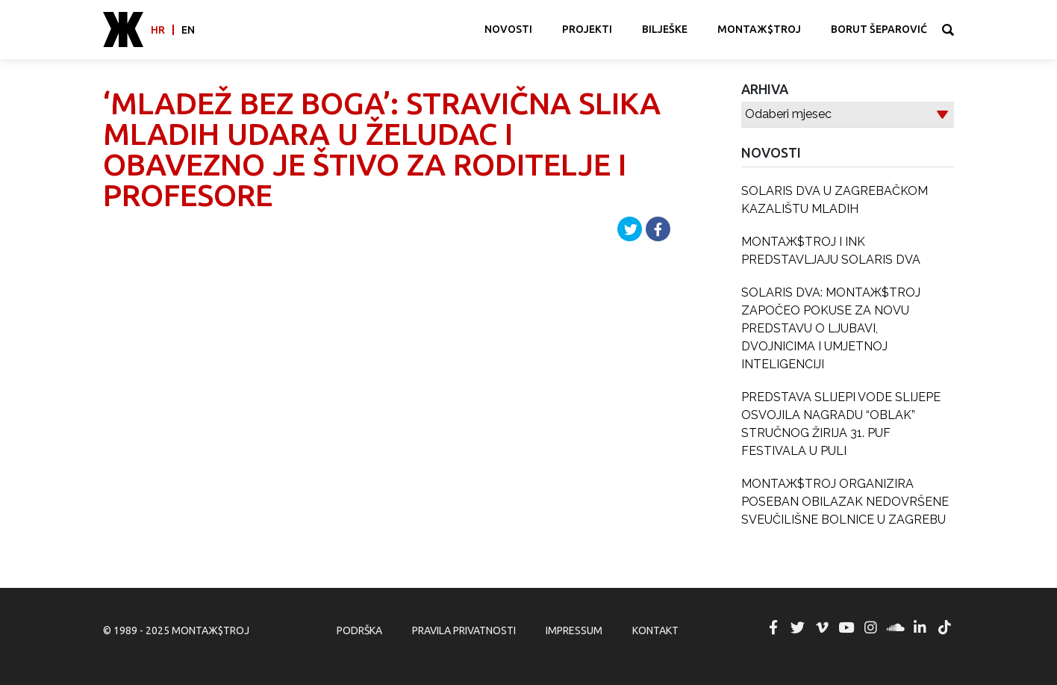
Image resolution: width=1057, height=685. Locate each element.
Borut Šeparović (879, 29)
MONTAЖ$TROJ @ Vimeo (822, 627)
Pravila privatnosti (464, 630)
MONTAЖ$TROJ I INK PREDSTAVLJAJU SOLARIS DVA (830, 251)
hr (158, 30)
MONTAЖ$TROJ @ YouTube (846, 627)
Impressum (574, 630)
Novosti (508, 29)
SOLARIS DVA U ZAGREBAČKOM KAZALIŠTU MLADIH (834, 200)
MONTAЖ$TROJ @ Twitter (797, 627)
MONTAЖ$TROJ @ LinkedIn (919, 627)
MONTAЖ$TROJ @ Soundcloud (896, 627)
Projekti (587, 29)
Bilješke (664, 29)
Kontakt (655, 630)
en (188, 30)
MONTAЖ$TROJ (759, 29)
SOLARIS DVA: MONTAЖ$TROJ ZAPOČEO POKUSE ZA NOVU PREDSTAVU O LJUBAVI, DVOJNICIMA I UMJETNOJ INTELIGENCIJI (830, 328)
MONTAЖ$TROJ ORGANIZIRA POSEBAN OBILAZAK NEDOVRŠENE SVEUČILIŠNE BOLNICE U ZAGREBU (845, 502)
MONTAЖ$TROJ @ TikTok (944, 627)
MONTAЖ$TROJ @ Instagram (871, 627)
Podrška (359, 630)
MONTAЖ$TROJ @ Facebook (773, 627)
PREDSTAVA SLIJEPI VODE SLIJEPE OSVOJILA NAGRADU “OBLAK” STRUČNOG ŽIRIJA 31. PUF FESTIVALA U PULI (841, 424)
